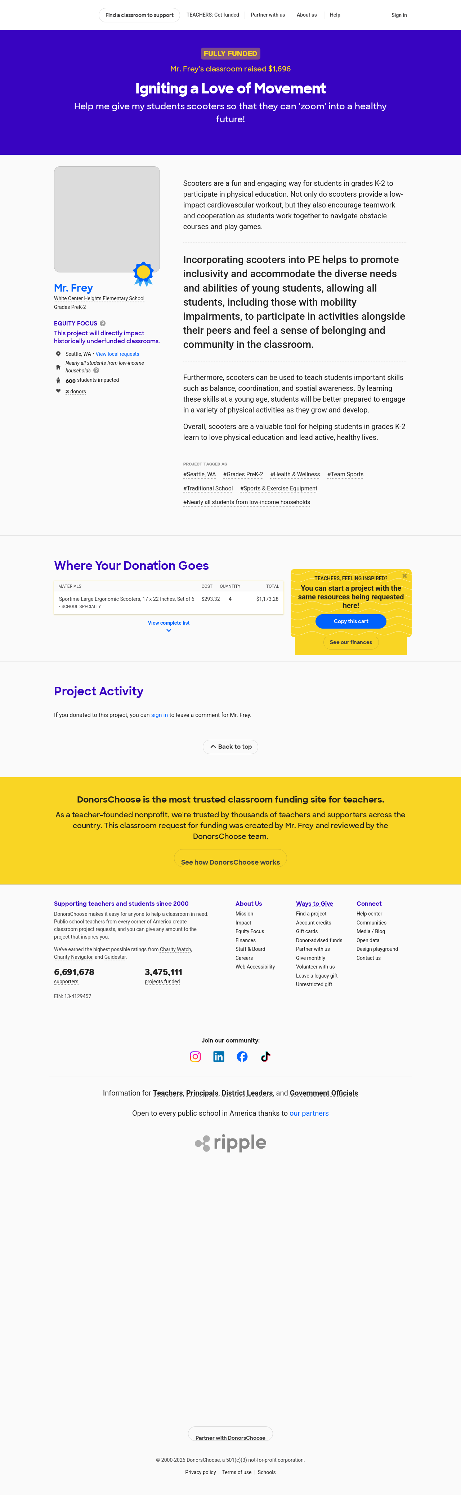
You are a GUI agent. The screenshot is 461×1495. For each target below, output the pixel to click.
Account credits (313, 923)
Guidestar (115, 957)
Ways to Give (314, 904)
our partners (309, 1113)
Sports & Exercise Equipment (281, 488)
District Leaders (247, 1093)
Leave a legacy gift (317, 976)
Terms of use (237, 1466)
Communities (371, 923)
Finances (246, 940)
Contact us (369, 958)
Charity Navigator (73, 957)
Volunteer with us (315, 967)
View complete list (169, 627)
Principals (202, 1093)
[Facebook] (242, 1056)
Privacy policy (200, 1466)
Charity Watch (175, 949)
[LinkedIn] (219, 1056)
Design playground (377, 949)
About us (307, 15)
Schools (267, 1466)
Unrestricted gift (314, 984)
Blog (380, 931)
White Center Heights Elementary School (99, 298)
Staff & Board (250, 949)
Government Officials (324, 1093)
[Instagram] (195, 1056)
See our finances (351, 642)
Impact (243, 923)
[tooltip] (103, 322)
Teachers (168, 1093)
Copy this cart (351, 621)
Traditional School (210, 488)
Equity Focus (250, 931)
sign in (159, 715)
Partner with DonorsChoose (230, 1427)
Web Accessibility (255, 967)
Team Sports (347, 474)
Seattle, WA (201, 474)
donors (76, 391)
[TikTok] (265, 1056)
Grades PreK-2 (245, 474)
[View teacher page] (107, 219)
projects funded (185, 975)
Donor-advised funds (319, 940)
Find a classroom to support (140, 15)
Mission (244, 914)
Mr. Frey (73, 288)
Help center (369, 914)
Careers (244, 958)
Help (335, 15)
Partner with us (268, 15)
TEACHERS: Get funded (213, 15)
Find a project (311, 914)
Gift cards (307, 931)
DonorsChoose (73, 15)
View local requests (117, 354)
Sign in (399, 15)
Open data (368, 940)
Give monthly (310, 958)
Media (364, 931)
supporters (94, 975)
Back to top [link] (231, 747)
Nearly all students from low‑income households (248, 502)
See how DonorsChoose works (230, 858)
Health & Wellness (297, 474)
